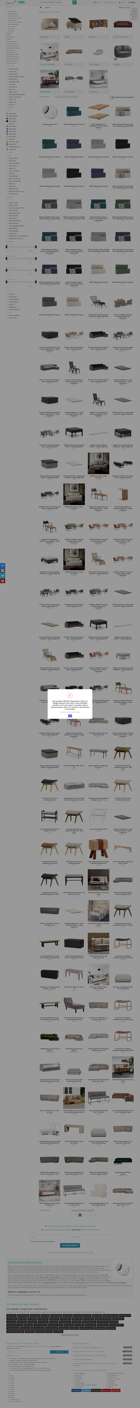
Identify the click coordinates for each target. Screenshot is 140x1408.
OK (70, 716)
